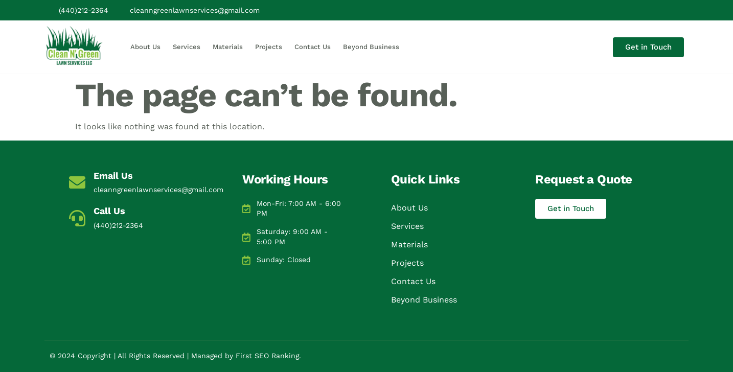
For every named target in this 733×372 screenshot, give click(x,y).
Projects (268, 47)
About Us (145, 47)
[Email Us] (77, 182)
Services (186, 47)
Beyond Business (371, 47)
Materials (228, 47)
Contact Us (312, 47)
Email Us (113, 175)
